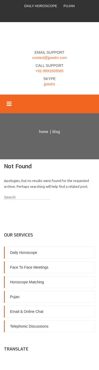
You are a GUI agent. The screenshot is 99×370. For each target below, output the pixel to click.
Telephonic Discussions (29, 326)
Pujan (69, 6)
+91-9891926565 (49, 71)
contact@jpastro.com (49, 58)
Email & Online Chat (26, 311)
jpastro (49, 84)
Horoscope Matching (27, 282)
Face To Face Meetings (29, 267)
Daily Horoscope (40, 6)
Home (43, 132)
